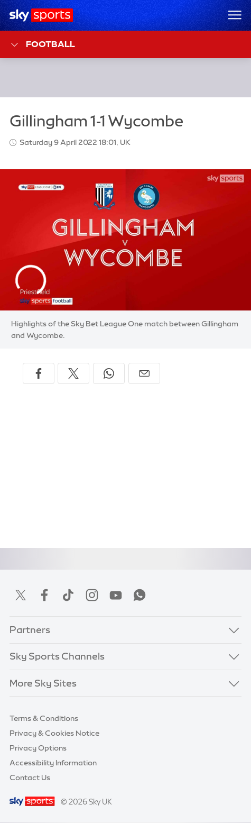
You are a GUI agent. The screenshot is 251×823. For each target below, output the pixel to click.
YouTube (115, 595)
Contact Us (30, 777)
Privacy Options (38, 748)
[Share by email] (144, 373)
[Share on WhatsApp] (109, 373)
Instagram (92, 595)
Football (43, 45)
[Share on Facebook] (38, 373)
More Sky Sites (43, 683)
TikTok (68, 595)
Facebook (44, 595)
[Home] (41, 15)
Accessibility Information (53, 762)
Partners (30, 630)
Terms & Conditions (44, 718)
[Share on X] (73, 373)
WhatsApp (139, 595)
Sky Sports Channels (57, 656)
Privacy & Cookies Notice (54, 733)
